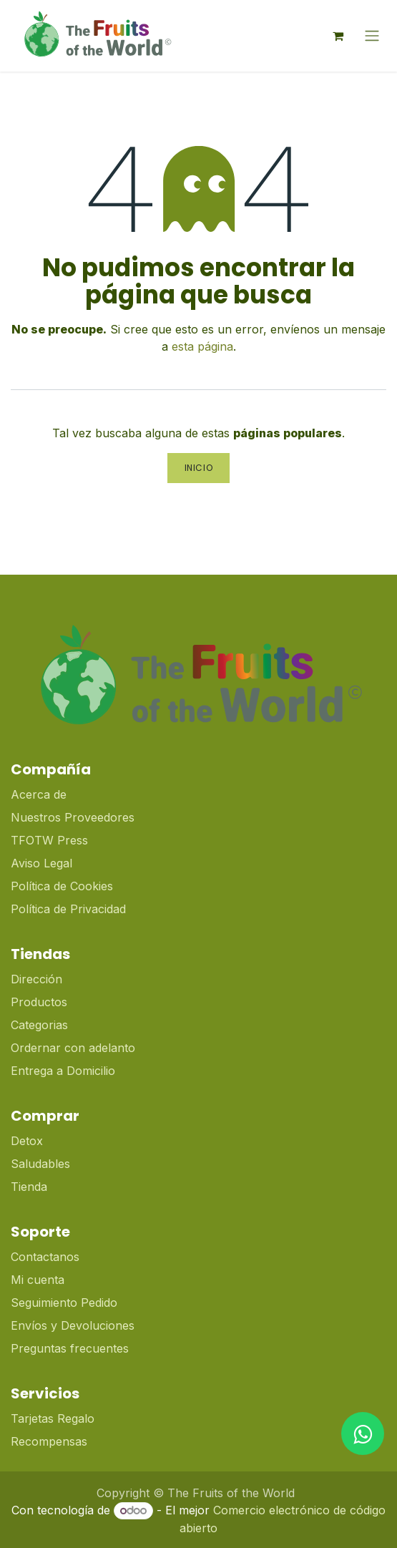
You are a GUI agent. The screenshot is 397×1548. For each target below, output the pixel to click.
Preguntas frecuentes (70, 1348)
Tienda (29, 1186)
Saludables (40, 1164)
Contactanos (45, 1257)
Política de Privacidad (68, 909)
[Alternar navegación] (372, 36)
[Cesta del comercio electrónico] (337, 35)
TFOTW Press (49, 840)
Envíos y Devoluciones (72, 1325)
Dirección (36, 979)
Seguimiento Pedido (64, 1302)
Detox (28, 1141)
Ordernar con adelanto (73, 1048)
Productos (39, 1002)
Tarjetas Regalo (52, 1418)
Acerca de (39, 794)
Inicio (199, 468)
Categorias (39, 1025)
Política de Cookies (62, 886)
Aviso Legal (41, 863)
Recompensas (49, 1441)
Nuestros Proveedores (72, 817)
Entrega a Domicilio (63, 1070)
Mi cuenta (37, 1279)
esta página (202, 346)
